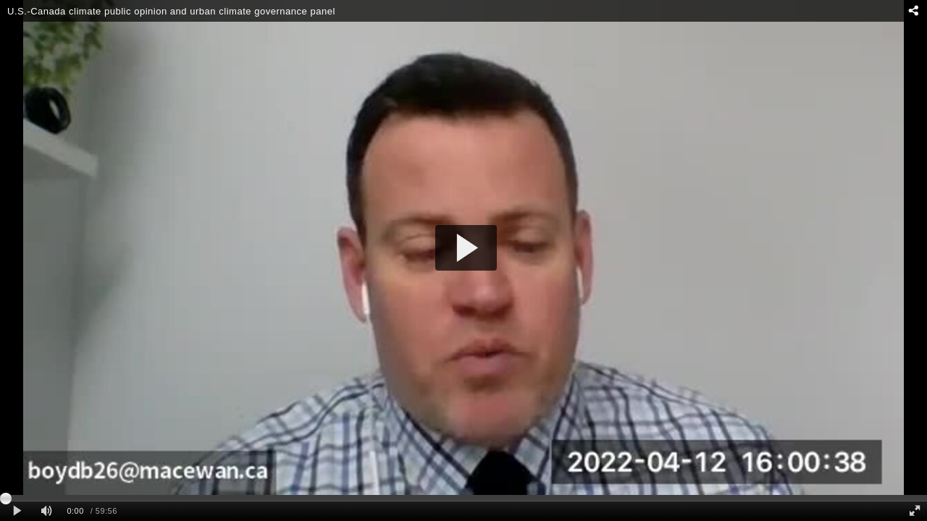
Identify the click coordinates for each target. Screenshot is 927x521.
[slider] (463, 498)
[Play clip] (17, 511)
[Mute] (46, 511)
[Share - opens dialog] (912, 11)
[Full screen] (914, 511)
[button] (466, 248)
